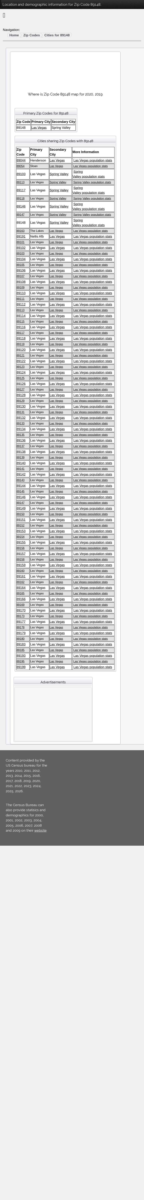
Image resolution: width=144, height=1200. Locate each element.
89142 (21, 474)
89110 (21, 293)
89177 (21, 622)
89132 (21, 418)
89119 (21, 344)
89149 (21, 508)
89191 (21, 236)
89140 (21, 463)
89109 (21, 287)
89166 (21, 599)
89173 (21, 616)
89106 (21, 270)
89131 (21, 412)
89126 (21, 384)
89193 (21, 656)
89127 (21, 389)
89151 (21, 520)
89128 (21, 395)
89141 (21, 468)
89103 (21, 174)
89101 (21, 242)
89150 (21, 514)
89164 (21, 588)
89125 (21, 378)
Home (14, 35)
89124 (21, 372)
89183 (21, 644)
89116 (21, 327)
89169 (21, 604)
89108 (21, 282)
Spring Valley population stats (92, 182)
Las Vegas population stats (92, 160)
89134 (21, 429)
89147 (21, 214)
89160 (21, 570)
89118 (21, 198)
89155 (21, 542)
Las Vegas (39, 127)
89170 (21, 610)
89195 (21, 661)
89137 (21, 446)
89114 (21, 316)
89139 (21, 457)
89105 (21, 264)
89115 (21, 321)
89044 (21, 160)
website (40, 830)
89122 (21, 361)
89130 (21, 406)
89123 (21, 366)
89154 (21, 536)
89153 (21, 531)
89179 (21, 633)
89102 (21, 248)
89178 (21, 627)
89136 (21, 440)
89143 (21, 480)
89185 (21, 650)
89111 (21, 298)
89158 (21, 559)
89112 (21, 304)
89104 (21, 259)
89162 (21, 582)
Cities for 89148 (57, 35)
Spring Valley (59, 174)
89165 (21, 593)
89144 (21, 486)
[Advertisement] (65, 70)
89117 (21, 190)
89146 (21, 206)
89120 (21, 350)
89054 (21, 166)
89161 (21, 576)
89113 (21, 182)
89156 (21, 548)
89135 (21, 434)
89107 (21, 276)
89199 (21, 667)
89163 (21, 230)
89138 (21, 452)
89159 (21, 565)
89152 (21, 525)
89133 (21, 423)
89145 (21, 491)
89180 (21, 638)
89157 (21, 554)
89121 (21, 355)
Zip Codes (31, 35)
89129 (21, 400)
